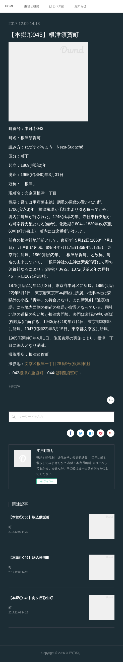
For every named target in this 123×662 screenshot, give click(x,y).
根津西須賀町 (66, 373)
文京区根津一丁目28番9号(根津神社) (57, 364)
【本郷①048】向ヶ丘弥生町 (31, 599)
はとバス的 (56, 6)
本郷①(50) (15, 386)
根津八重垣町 (31, 373)
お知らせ (80, 6)
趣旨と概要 (31, 6)
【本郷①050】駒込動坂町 (29, 517)
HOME (9, 6)
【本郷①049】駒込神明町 (29, 558)
